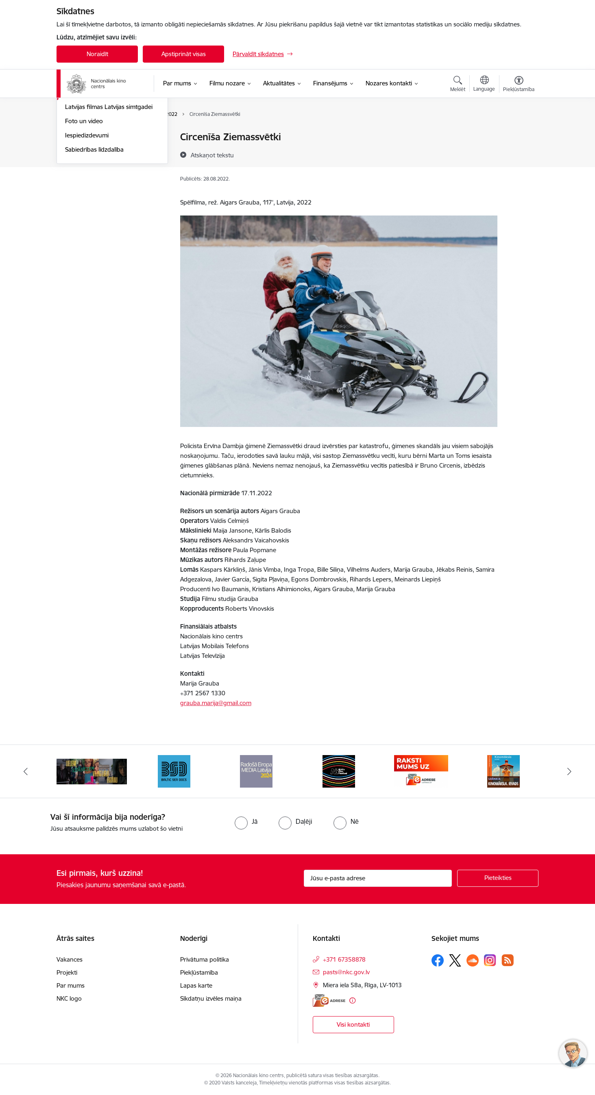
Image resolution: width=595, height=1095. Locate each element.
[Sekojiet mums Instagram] (490, 960)
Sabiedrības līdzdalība (94, 236)
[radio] (246, 821)
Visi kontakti (353, 1024)
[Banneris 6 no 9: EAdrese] (421, 771)
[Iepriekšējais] (26, 771)
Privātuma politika (204, 959)
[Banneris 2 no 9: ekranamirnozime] (92, 771)
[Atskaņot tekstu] (212, 155)
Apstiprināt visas (183, 54)
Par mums (71, 985)
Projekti (67, 972)
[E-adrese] (329, 1000)
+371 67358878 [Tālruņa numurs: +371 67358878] (344, 959)
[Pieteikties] (497, 878)
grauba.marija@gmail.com (215, 703)
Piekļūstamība (199, 972)
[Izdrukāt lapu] (518, 134)
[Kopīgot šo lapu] (518, 154)
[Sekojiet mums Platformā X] (455, 960)
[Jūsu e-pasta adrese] (378, 878)
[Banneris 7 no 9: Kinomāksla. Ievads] (503, 771)
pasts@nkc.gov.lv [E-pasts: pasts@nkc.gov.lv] (346, 972)
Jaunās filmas (83, 151)
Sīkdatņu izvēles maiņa (211, 998)
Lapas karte (196, 985)
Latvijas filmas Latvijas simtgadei (109, 194)
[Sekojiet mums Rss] (507, 960)
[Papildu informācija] (352, 1000)
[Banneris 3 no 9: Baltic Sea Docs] (174, 771)
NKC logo (69, 998)
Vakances (70, 959)
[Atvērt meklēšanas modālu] (457, 85)
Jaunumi (76, 137)
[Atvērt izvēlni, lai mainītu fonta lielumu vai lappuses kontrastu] (518, 85)
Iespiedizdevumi (87, 222)
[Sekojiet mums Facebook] (438, 960)
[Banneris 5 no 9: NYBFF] (339, 771)
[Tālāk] (569, 771)
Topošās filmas (85, 166)
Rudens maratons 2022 (98, 180)
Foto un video (84, 208)
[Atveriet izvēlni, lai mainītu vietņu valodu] (484, 84)
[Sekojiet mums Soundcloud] (472, 960)
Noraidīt (97, 54)
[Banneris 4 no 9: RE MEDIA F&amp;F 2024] (256, 771)
